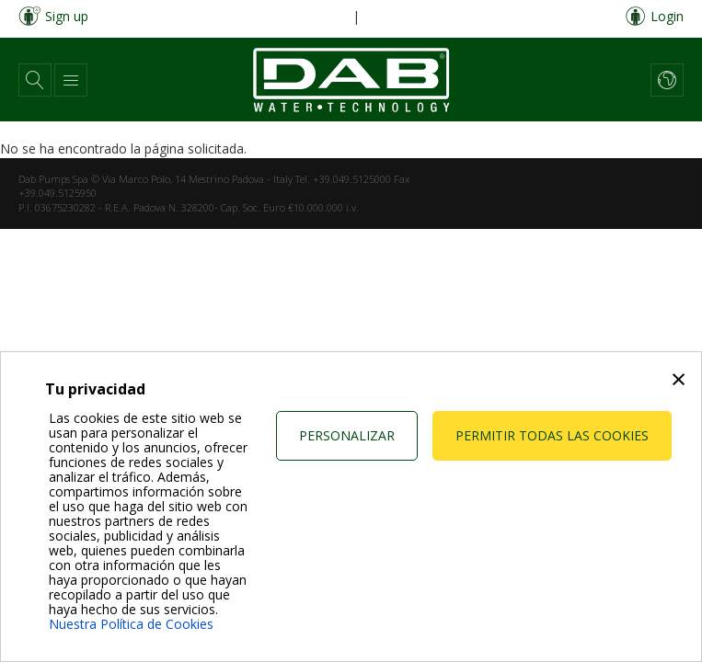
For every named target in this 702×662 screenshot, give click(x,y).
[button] (35, 80)
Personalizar (347, 435)
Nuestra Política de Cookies (131, 624)
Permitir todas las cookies (552, 435)
